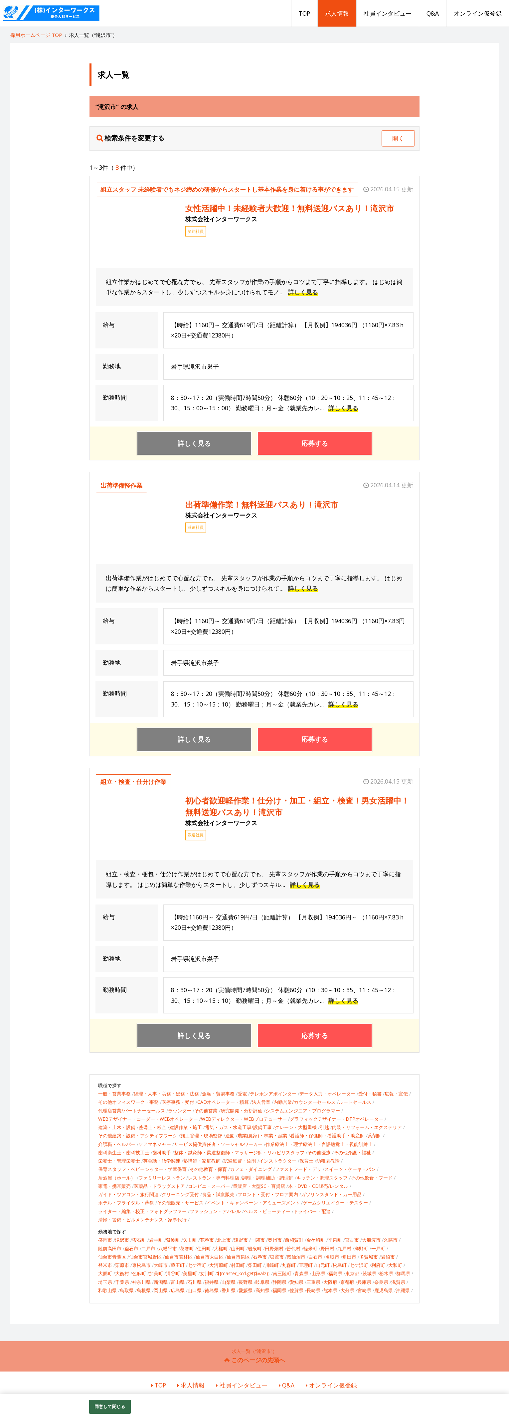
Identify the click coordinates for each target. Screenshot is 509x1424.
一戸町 (378, 1248)
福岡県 (279, 1290)
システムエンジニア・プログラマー (302, 1110)
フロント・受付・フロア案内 (268, 1194)
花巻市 (207, 1240)
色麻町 (139, 1273)
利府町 (378, 1265)
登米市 (105, 1265)
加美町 (156, 1273)
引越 (324, 1127)
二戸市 (148, 1248)
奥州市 (275, 1240)
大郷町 (105, 1273)
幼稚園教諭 (328, 1161)
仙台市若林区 (179, 1257)
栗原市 (122, 1265)
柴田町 (255, 1265)
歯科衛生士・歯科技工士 (123, 1152)
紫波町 (173, 1240)
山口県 (195, 1290)
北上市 (224, 1240)
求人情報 (337, 13)
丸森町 (289, 1265)
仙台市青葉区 (112, 1257)
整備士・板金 (152, 1127)
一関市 (258, 1240)
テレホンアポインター (273, 1094)
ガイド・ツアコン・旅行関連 (128, 1194)
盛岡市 (105, 1240)
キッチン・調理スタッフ (322, 1178)
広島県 (178, 1290)
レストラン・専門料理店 (213, 1178)
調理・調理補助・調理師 (267, 1178)
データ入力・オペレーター (327, 1094)
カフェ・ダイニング (251, 1169)
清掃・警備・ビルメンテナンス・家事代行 (142, 1219)
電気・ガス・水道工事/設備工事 (238, 1127)
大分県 (347, 1290)
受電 (242, 1094)
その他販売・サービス (180, 1202)
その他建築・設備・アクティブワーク (137, 1135)
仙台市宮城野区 (145, 1257)
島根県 (144, 1290)
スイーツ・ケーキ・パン (350, 1169)
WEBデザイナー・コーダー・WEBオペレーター (148, 1119)
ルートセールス (355, 1102)
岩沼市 (388, 1257)
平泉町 (335, 1240)
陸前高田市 (109, 1248)
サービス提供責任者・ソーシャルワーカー (218, 1144)
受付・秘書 (370, 1094)
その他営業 (206, 1110)
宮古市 (352, 1240)
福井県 (212, 1282)
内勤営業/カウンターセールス (304, 1102)
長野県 (246, 1282)
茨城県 (369, 1273)
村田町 (238, 1265)
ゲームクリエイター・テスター (335, 1202)
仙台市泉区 (238, 1257)
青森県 (301, 1273)
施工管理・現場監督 (201, 1135)
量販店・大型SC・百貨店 (259, 1186)
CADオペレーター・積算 (223, 1102)
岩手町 (156, 1240)
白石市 (315, 1257)
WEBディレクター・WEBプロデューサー (244, 1119)
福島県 (335, 1273)
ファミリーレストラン (161, 1178)
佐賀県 (296, 1290)
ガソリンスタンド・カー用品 (331, 1194)
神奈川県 (141, 1282)
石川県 (195, 1282)
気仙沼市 (296, 1257)
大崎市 (161, 1265)
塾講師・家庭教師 (202, 1161)
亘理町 (306, 1265)
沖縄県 (403, 1290)
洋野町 (361, 1248)
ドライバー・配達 (312, 1211)
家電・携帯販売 (114, 1186)
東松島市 (141, 1265)
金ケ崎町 (315, 1240)
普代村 (293, 1248)
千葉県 (122, 1282)
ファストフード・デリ (298, 1169)
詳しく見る (303, 292)
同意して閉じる (109, 1406)
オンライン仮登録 (478, 13)
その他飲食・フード (372, 1178)
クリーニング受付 (180, 1194)
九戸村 (344, 1248)
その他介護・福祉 (352, 1152)
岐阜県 (262, 1282)
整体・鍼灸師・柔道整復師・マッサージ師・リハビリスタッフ (239, 1152)
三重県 (313, 1282)
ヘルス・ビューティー (267, 1211)
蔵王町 (178, 1265)
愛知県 (296, 1282)
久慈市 (391, 1240)
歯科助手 (161, 1152)
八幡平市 (167, 1248)
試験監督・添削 (240, 1161)
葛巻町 (187, 1248)
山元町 (323, 1265)
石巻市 (260, 1257)
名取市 (332, 1257)
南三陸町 (282, 1273)
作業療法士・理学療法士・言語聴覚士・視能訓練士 (319, 1144)
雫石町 (139, 1240)
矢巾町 (190, 1240)
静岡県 (279, 1282)
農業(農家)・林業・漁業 (262, 1135)
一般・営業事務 (114, 1094)
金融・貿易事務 (218, 1094)
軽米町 (310, 1248)
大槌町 (221, 1248)
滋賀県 (398, 1282)
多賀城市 (368, 1257)
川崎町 (272, 1265)
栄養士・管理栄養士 (119, 1161)
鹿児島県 (383, 1290)
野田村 (327, 1248)
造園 (230, 1135)
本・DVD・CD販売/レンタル (318, 1186)
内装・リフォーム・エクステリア (367, 1127)
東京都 (352, 1273)
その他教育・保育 (208, 1169)
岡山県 (161, 1290)
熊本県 (330, 1290)
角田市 (349, 1257)
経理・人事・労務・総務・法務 (166, 1094)
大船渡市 (371, 1240)
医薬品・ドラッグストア (159, 1186)
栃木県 (386, 1273)
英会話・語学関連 (161, 1161)
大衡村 (122, 1273)
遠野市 (241, 1240)
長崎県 (313, 1290)
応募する (314, 443)
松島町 (340, 1265)
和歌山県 (107, 1290)
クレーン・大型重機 (296, 1127)
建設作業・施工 (185, 1127)
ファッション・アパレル (215, 1211)
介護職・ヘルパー (116, 1144)
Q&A (432, 13)
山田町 (238, 1248)
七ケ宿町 (197, 1265)
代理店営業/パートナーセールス (131, 1110)
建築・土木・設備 (116, 1127)
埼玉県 (105, 1282)
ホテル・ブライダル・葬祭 (126, 1202)
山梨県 (229, 1282)
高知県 (262, 1290)
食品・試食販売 (218, 1194)
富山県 (178, 1282)
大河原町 (218, 1265)
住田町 (204, 1248)
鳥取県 (127, 1290)
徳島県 (212, 1290)
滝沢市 (122, 1240)
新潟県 (161, 1282)
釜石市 (131, 1248)
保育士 (306, 1161)
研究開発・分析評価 (241, 1110)
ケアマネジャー (154, 1144)
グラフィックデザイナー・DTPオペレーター (336, 1119)
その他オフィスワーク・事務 (128, 1102)
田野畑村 (274, 1248)
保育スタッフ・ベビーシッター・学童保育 (142, 1169)
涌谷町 (173, 1273)
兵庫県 (364, 1282)
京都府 (347, 1282)
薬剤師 (375, 1135)
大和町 (395, 1265)
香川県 (229, 1290)
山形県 (318, 1273)
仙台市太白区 (210, 1257)
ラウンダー (179, 1110)
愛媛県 (246, 1290)
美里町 (190, 1273)
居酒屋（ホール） (116, 1178)
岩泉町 (255, 1248)
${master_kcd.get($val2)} (243, 1273)
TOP (304, 13)
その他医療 (319, 1152)
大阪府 (330, 1282)
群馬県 (403, 1273)
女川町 (207, 1273)
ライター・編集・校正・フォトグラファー (142, 1211)
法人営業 (261, 1102)
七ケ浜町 (359, 1265)
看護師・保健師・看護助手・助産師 (327, 1135)
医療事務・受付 (178, 1102)
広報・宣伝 (396, 1094)
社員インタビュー (388, 13)
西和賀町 (294, 1240)
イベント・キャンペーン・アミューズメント (253, 1202)
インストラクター (277, 1161)
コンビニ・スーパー (209, 1186)
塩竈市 (277, 1257)
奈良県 (381, 1282)
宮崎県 (364, 1290)
